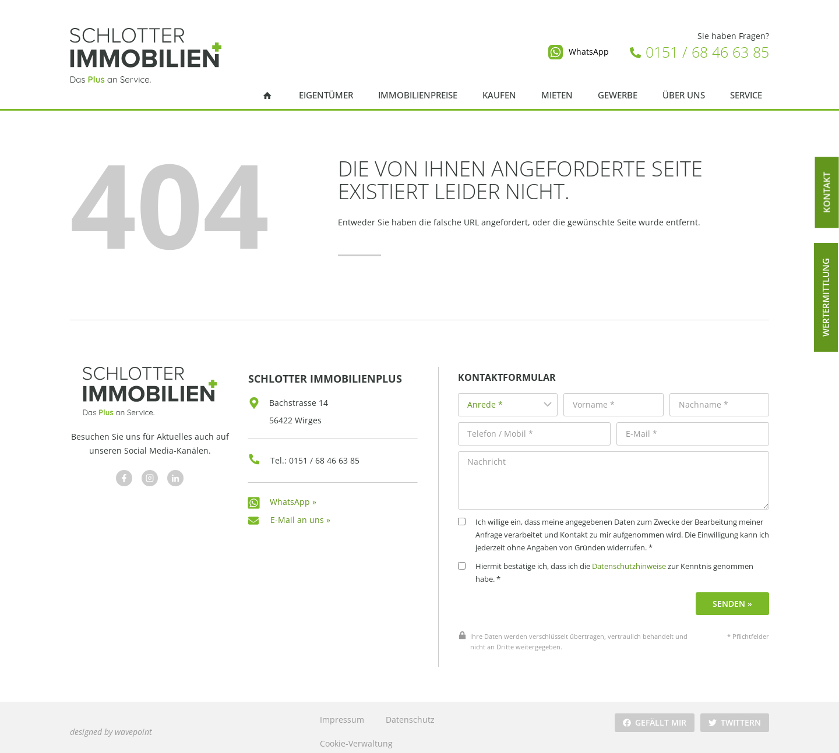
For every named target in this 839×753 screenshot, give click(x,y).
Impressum (341, 711)
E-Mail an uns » (300, 513)
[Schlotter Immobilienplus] (145, 55)
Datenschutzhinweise (639, 559)
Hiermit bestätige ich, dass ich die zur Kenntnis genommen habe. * (615, 565)
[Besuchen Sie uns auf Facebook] (123, 476)
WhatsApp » (293, 495)
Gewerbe (617, 95)
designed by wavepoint (111, 723)
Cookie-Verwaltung (355, 735)
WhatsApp (589, 51)
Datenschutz (409, 711)
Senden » (733, 595)
